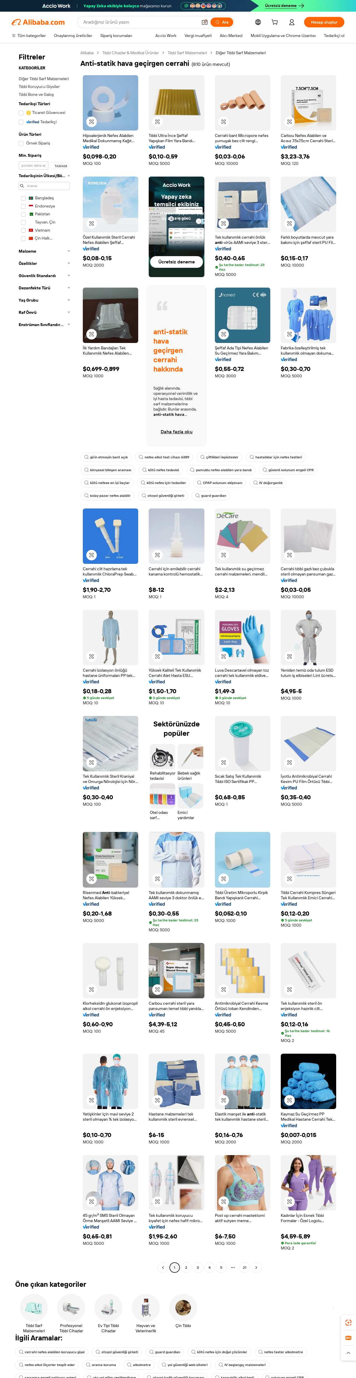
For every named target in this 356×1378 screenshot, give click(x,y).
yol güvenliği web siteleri (185, 1365)
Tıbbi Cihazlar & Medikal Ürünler (130, 52)
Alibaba (87, 52)
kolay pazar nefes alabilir (107, 495)
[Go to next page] (256, 1267)
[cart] (275, 23)
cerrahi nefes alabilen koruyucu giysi (52, 1352)
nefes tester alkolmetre (280, 1352)
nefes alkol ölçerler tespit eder (47, 1365)
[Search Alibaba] (140, 22)
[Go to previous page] (163, 1267)
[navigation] (44, 661)
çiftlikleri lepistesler (219, 457)
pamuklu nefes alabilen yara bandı (221, 470)
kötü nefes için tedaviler (163, 483)
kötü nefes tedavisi (160, 470)
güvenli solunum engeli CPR (288, 470)
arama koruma (101, 1365)
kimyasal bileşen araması (107, 470)
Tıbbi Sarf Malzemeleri (187, 52)
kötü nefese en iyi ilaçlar (107, 483)
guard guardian (210, 495)
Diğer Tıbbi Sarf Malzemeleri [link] (241, 52)
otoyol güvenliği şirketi (163, 495)
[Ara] (222, 22)
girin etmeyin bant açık (106, 457)
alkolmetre (139, 1365)
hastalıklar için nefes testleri (276, 457)
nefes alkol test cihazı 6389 (164, 457)
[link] (348, 1322)
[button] (204, 22)
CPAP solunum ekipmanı (219, 483)
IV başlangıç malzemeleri (242, 1365)
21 (244, 1268)
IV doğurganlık (268, 483)
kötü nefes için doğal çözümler (219, 1352)
